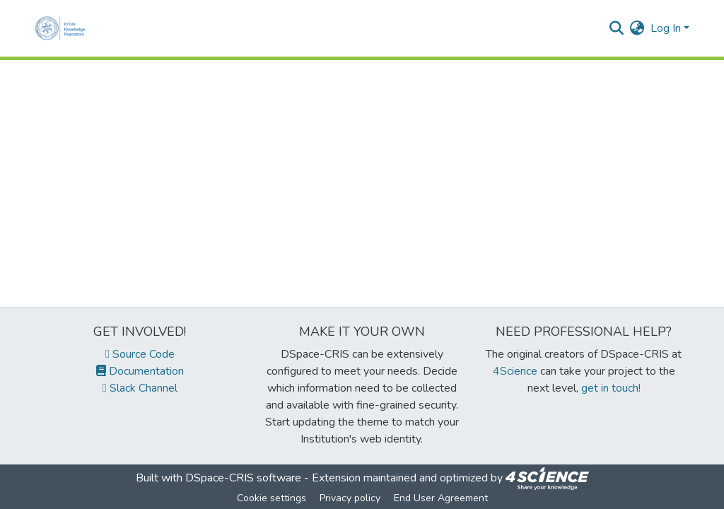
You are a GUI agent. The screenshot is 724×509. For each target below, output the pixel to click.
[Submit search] (617, 28)
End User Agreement (441, 498)
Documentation (140, 371)
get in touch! (611, 388)
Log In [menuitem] (665, 28)
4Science (515, 371)
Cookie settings (271, 498)
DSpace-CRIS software (243, 478)
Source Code (140, 354)
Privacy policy (350, 498)
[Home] (63, 28)
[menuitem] (637, 28)
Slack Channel (140, 388)
